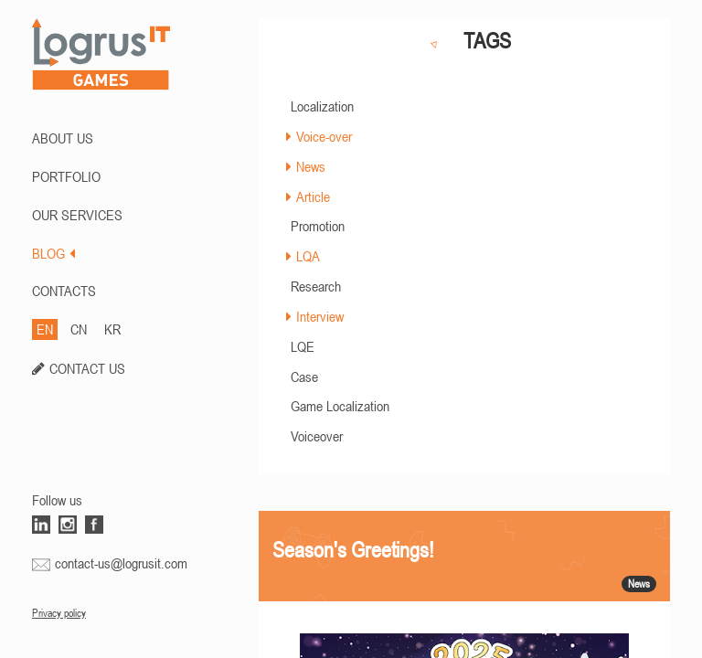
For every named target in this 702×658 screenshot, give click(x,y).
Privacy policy (59, 613)
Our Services (77, 215)
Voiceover (317, 436)
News (310, 166)
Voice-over (324, 136)
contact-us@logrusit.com (121, 563)
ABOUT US (62, 138)
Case (304, 376)
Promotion (318, 226)
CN (78, 329)
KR (112, 329)
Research (316, 286)
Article (313, 196)
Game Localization (340, 406)
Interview (320, 316)
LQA (308, 256)
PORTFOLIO (66, 176)
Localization (322, 106)
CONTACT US (87, 368)
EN (45, 329)
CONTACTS (64, 290)
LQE (302, 346)
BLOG (53, 253)
